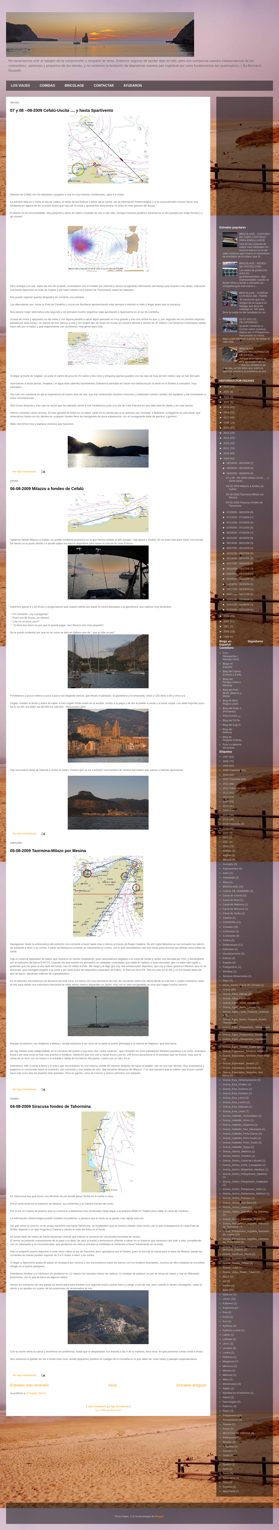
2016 (226, 422)
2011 (226, 448)
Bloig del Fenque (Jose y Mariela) (232, 682)
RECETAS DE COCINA (236, 1433)
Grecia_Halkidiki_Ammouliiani (240, 1115)
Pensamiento (230, 1419)
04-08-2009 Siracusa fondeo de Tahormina (50, 1106)
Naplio (226, 1388)
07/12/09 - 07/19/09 (238, 522)
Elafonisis (228, 949)
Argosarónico (230, 868)
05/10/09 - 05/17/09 (238, 568)
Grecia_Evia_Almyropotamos (240, 1079)
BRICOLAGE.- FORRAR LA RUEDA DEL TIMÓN (253, 294)
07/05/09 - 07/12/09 (238, 527)
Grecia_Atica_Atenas (235, 993)
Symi (225, 1468)
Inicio (112, 1385)
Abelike (227, 850)
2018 (226, 412)
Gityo (226, 980)
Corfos (226, 940)
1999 (226, 636)
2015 (226, 427)
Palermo (227, 1406)
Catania (227, 917)
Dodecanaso (230, 944)
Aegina (227, 855)
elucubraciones (231, 953)
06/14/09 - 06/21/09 (238, 542)
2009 (226, 458)
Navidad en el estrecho (236, 1392)
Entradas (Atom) (36, 1393)
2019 (226, 407)
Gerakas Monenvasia (235, 976)
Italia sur (227, 1294)
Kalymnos (228, 1307)
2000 (226, 631)
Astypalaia (229, 877)
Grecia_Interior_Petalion (237, 1155)
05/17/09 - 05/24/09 (238, 563)
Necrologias (230, 1401)
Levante (227, 1348)
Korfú (226, 1316)
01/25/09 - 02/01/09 (238, 609)
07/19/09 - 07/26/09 (238, 517)
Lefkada (227, 1339)
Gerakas (227, 971)
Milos (226, 1379)
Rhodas (227, 1442)
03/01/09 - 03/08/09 (238, 599)
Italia (225, 1289)
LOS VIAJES (20, 85)
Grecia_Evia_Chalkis (235, 1084)
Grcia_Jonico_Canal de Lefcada (241, 985)
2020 (226, 402)
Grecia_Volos (230, 1267)
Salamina (228, 1446)
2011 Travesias (231, 788)
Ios (224, 1281)
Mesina (227, 1370)
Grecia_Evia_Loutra (234, 1102)
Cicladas (228, 926)
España (227, 962)
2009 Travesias (231, 770)
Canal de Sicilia (232, 913)
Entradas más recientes (29, 1385)
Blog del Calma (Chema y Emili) (232, 673)
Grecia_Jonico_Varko (235, 1207)
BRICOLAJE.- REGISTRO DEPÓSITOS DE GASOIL (254, 351)
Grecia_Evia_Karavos (235, 1088)
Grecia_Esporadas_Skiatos (239, 1063)
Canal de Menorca (233, 908)
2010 (226, 453)
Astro (226, 873)
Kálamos (228, 1303)
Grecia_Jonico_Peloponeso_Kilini (242, 1189)
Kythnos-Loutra (231, 1330)
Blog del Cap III (232, 724)
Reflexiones (229, 1437)
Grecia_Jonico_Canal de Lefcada (242, 1160)
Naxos (226, 1397)
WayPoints (229, 1491)
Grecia (226, 989)
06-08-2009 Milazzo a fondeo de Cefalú (46, 488)
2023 (226, 386)
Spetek (227, 1464)
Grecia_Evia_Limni (234, 1097)
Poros (226, 1428)
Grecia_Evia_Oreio (234, 1111)
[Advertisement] (244, 160)
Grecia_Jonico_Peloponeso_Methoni (244, 1193)
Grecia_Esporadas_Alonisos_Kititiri (243, 1051)
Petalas (227, 1424)
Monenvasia (230, 1383)
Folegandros (230, 967)
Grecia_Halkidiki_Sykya (236, 1147)
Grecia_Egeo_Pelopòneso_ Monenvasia (246, 1027)
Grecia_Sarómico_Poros (237, 1254)
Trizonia (227, 1486)
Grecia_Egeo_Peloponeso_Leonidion (244, 1039)
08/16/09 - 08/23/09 (238, 463)
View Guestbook (96, 1406)
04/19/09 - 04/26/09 (238, 584)
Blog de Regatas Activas (232, 738)
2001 (226, 626)
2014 (226, 432)
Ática (225, 882)
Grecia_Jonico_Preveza (236, 1198)
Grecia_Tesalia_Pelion (236, 1263)
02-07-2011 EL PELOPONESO (248, 321)
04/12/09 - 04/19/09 (238, 589)
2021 (226, 396)
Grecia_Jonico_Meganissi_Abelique (243, 1169)
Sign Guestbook (119, 1406)
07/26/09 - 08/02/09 (238, 512)
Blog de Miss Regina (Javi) (230, 702)
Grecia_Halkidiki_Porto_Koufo (240, 1142)
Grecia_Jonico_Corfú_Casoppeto (242, 1165)
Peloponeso (230, 1415)
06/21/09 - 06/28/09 (238, 537)
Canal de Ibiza (231, 899)
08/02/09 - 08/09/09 (238, 473)
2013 (226, 437)
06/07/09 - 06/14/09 (238, 548)
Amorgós (228, 864)
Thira (226, 1482)
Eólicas (227, 958)
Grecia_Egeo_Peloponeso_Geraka (243, 1034)
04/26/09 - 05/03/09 (238, 578)
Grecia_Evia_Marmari (235, 1106)
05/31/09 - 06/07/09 (238, 553)
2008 (226, 616)
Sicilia (226, 1455)
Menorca (228, 1366)
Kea (225, 1312)
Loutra (226, 1352)
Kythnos (227, 1325)
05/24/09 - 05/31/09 (238, 558)
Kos (225, 1321)
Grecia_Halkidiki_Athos (236, 1120)
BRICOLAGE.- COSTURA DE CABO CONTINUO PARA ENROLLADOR (254, 237)
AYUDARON (133, 85)
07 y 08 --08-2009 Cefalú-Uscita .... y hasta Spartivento (61, 110)
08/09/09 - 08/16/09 (238, 468)
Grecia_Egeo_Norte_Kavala (239, 1002)
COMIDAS (47, 85)
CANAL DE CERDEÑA (236, 891)
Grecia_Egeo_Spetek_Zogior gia (242, 1046)
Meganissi (229, 1361)
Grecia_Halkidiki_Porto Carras (240, 1133)
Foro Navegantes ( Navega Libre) (231, 656)
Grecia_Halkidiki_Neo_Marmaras (242, 1129)
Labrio (226, 1334)
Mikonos (227, 1375)
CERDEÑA (229, 922)
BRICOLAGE (74, 85)
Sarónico (228, 1450)
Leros (226, 1343)
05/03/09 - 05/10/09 (238, 573)
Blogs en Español (228, 665)
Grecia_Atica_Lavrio (234, 998)
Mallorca (227, 1356)
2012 (226, 443)
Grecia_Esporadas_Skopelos (240, 1067)
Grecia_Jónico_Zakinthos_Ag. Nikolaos (245, 1211)
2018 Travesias (231, 823)
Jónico (226, 1298)
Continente (229, 935)
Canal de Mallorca (233, 904)
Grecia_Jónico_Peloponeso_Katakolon (245, 1181)
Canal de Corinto (232, 895)
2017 (226, 417)
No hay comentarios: (25, 471)
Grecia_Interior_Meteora (237, 1151)
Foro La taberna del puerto (232, 746)
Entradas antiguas (191, 1385)
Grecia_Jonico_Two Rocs (237, 1202)
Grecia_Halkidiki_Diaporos (238, 1124)
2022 (226, 391)
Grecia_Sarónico (232, 1258)
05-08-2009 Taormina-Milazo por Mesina (48, 850)
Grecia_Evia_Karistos (235, 1093)
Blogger (159, 1516)
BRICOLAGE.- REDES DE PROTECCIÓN (252, 265)
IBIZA (226, 1276)
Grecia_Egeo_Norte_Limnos (239, 1007)
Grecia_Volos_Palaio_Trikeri (239, 1272)
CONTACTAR (104, 85)
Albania (227, 859)
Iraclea (226, 1285)
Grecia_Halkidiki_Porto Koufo (240, 1138)
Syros (226, 1473)
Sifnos (226, 1460)
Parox (226, 1410)
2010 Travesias (231, 779)
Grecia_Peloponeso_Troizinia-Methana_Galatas (240, 1248)
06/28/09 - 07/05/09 (238, 532)
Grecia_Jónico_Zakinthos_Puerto (242, 1219)
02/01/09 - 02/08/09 (238, 604)
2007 (226, 621)
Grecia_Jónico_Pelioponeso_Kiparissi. (245, 1173)
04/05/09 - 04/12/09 (238, 594)
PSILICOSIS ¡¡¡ (232, 715)
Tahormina (229, 1477)
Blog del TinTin (231, 720)
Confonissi (229, 931)
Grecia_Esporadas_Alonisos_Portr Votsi (246, 1055)
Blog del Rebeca (227, 731)
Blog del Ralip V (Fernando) (232, 710)
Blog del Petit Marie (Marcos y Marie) (232, 693)
